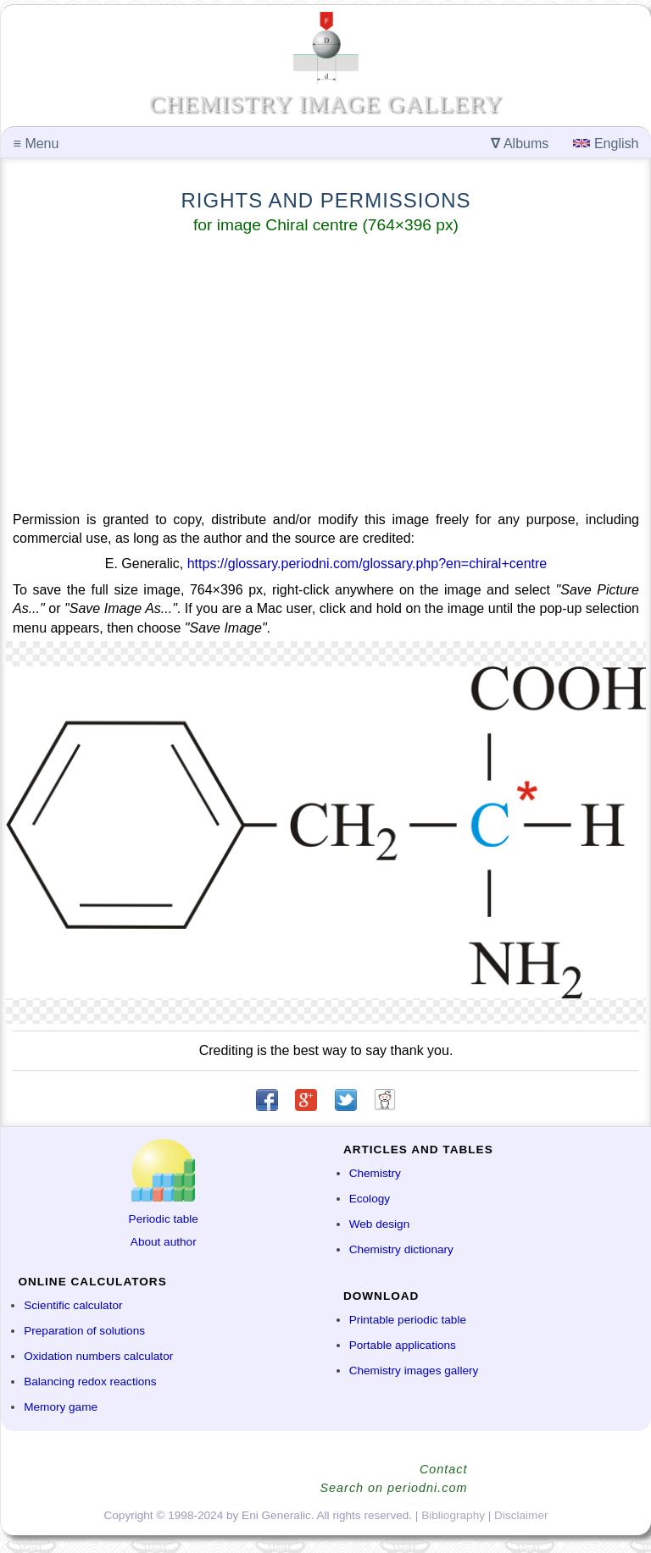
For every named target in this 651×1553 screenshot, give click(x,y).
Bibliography (453, 1515)
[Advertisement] (326, 376)
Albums (519, 143)
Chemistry (375, 1173)
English (605, 143)
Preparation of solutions (84, 1330)
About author (164, 1241)
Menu (36, 143)
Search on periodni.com (394, 1488)
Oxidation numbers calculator (98, 1356)
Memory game (60, 1407)
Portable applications (402, 1345)
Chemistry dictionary (401, 1249)
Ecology (369, 1198)
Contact (444, 1469)
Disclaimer (521, 1515)
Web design (379, 1224)
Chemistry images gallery (414, 1370)
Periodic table (163, 1219)
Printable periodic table (407, 1319)
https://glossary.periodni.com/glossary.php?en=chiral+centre (367, 563)
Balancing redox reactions (90, 1381)
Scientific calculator (73, 1305)
